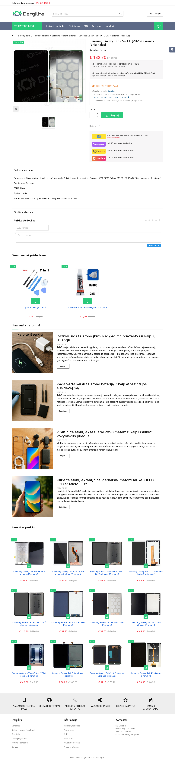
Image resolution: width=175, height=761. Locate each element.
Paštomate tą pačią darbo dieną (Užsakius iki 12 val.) (134, 136)
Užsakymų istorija (19, 738)
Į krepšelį (112, 115)
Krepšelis (16, 734)
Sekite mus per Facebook (23, 730)
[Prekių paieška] (87, 13)
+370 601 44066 (42, 3)
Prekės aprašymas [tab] (23, 170)
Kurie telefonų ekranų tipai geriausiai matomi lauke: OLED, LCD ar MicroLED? (105, 482)
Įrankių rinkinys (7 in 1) (129, 64)
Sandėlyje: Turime (98, 50)
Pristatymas (74, 26)
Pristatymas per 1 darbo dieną (119, 143)
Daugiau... (63, 366)
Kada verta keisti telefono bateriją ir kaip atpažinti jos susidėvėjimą (102, 386)
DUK (86, 26)
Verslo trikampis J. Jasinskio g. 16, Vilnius (111, 97)
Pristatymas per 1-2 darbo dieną (120, 150)
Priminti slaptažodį (20, 743)
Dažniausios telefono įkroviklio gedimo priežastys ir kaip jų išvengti (106, 338)
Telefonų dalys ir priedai (31, 3)
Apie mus (96, 26)
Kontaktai (109, 26)
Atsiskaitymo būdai (55, 26)
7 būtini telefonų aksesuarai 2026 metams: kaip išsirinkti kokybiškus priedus (104, 434)
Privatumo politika (72, 743)
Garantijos (68, 738)
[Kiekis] (93, 115)
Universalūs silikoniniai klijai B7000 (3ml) (137, 73)
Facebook (99, 126)
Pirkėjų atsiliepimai (23, 212)
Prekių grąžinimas (71, 747)
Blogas (15, 747)
